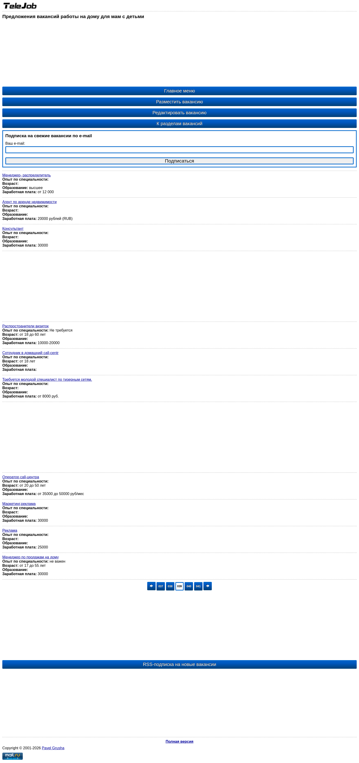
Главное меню (179, 90)
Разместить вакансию (179, 101)
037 (160, 586)
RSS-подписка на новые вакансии (179, 664)
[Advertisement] (141, 54)
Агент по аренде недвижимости (29, 202)
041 (198, 586)
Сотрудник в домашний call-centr (30, 353)
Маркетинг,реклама (19, 504)
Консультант (12, 229)
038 (170, 586)
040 (188, 586)
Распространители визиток (25, 326)
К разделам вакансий (179, 123)
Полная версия (179, 741)
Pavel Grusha (53, 748)
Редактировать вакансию (180, 112)
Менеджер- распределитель (26, 175)
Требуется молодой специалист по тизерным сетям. (47, 380)
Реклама (9, 530)
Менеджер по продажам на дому (30, 557)
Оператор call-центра (20, 477)
